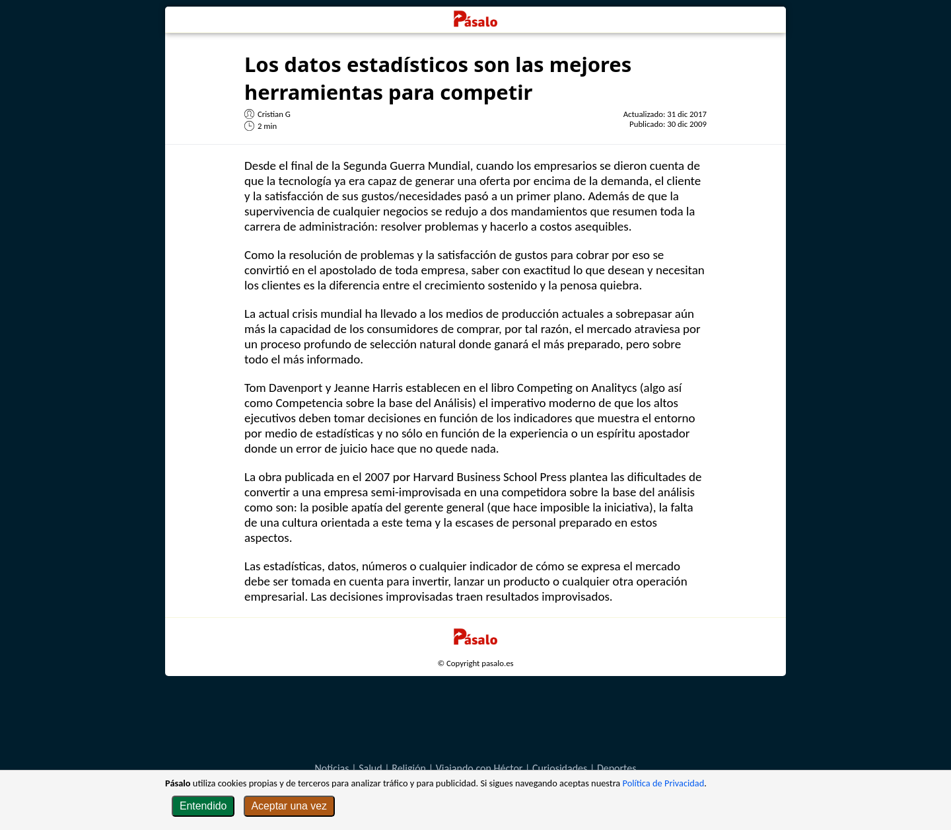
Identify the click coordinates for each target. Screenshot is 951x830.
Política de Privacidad (664, 783)
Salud (370, 768)
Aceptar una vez (289, 805)
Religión (409, 768)
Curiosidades (559, 768)
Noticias (331, 768)
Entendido (203, 805)
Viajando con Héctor (479, 768)
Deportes (617, 768)
